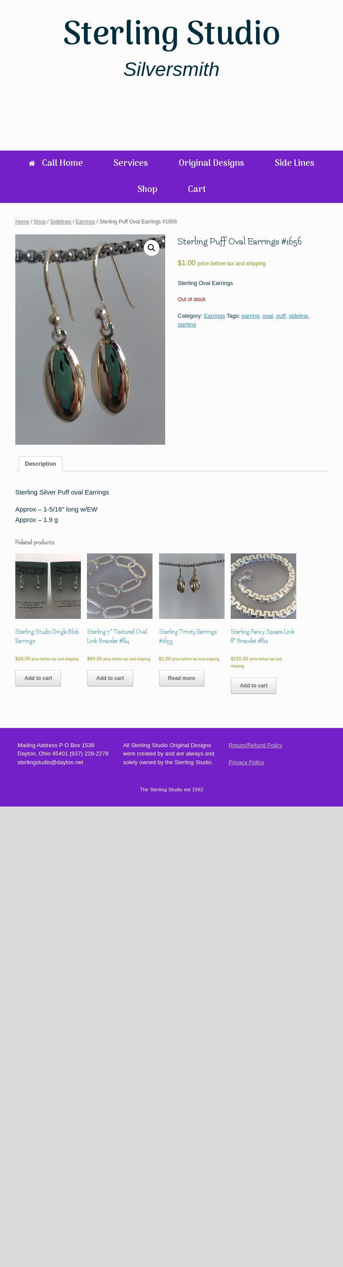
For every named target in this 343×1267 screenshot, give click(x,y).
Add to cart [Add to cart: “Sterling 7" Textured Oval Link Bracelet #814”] (110, 678)
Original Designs (211, 164)
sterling (187, 324)
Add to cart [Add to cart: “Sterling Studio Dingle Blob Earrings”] (38, 678)
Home (22, 222)
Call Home (56, 164)
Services (131, 164)
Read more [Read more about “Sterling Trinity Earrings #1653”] (181, 678)
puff (280, 315)
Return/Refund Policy (255, 745)
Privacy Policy (246, 762)
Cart (197, 190)
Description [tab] (40, 463)
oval (268, 315)
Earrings (85, 222)
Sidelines (61, 222)
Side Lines (295, 164)
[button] (151, 248)
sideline (298, 315)
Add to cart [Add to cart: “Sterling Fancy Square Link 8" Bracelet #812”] (253, 686)
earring (250, 315)
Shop (147, 190)
